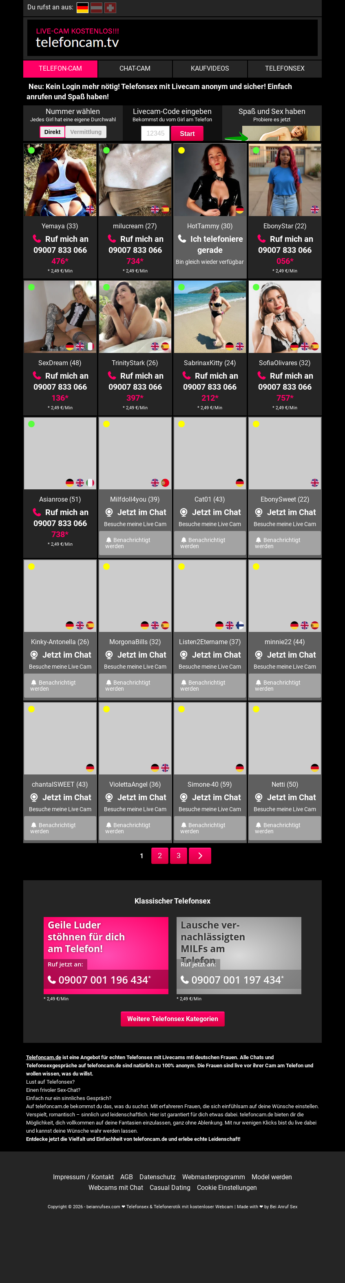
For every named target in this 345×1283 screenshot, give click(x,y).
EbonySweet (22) (285, 499)
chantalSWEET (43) (60, 784)
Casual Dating (170, 1188)
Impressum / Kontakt (83, 1177)
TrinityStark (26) (135, 363)
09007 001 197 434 (232, 979)
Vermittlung (86, 132)
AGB (126, 1177)
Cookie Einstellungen (227, 1188)
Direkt (52, 132)
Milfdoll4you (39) (135, 499)
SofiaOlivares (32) (285, 363)
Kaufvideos (210, 68)
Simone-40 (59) (210, 784)
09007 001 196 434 (99, 979)
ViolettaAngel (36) (135, 784)
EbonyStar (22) (285, 226)
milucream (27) (135, 226)
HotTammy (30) (210, 226)
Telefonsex (285, 68)
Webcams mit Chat (115, 1188)
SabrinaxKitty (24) (210, 363)
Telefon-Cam (60, 68)
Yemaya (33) (60, 226)
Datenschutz (157, 1177)
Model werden (272, 1177)
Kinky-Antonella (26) (60, 642)
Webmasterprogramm (213, 1177)
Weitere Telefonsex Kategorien (172, 1019)
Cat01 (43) (210, 499)
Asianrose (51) (60, 499)
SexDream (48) (60, 363)
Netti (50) (285, 784)
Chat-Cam (134, 68)
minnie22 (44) (285, 642)
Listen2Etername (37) (210, 642)
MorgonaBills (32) (135, 642)
